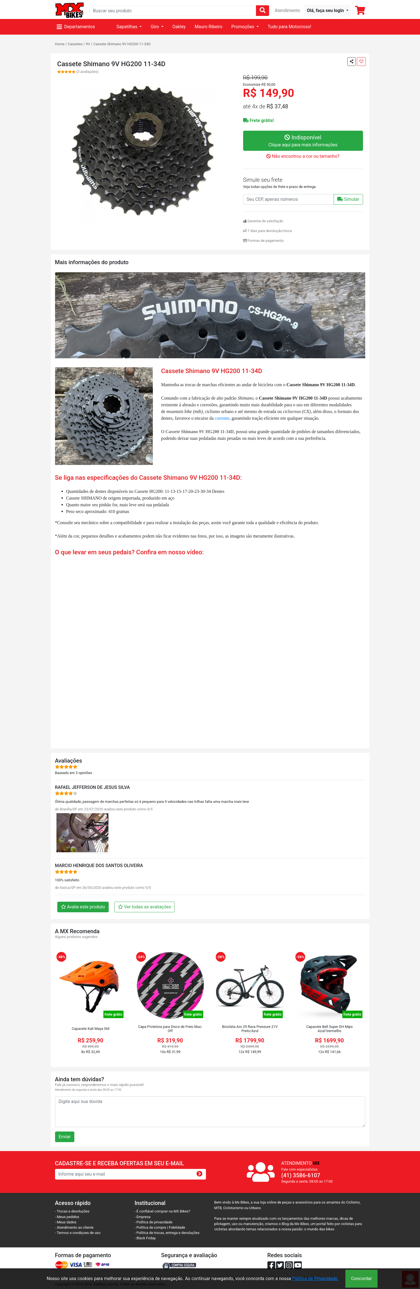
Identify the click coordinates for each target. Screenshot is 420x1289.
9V (88, 44)
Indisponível (303, 141)
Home (60, 44)
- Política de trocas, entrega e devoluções (167, 1233)
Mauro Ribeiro (208, 26)
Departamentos (76, 26)
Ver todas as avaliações (144, 907)
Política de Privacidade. (315, 1278)
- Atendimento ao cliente (74, 1227)
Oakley (179, 26)
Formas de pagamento (263, 240)
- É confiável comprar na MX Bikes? (162, 1211)
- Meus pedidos (67, 1217)
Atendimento (287, 10)
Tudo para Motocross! (289, 26)
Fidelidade (177, 1227)
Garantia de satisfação (263, 221)
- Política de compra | (152, 1227)
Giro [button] (155, 26)
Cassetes (75, 44)
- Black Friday (145, 1238)
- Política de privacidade (153, 1222)
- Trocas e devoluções (72, 1211)
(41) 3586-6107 (300, 1175)
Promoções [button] (243, 26)
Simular (348, 199)
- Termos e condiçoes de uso (78, 1233)
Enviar (65, 1136)
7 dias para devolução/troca (267, 231)
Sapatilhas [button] (128, 26)
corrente (222, 418)
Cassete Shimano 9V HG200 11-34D (122, 44)
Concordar (361, 1278)
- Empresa (143, 1217)
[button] (327, 10)
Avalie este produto (83, 907)
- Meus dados (66, 1222)
